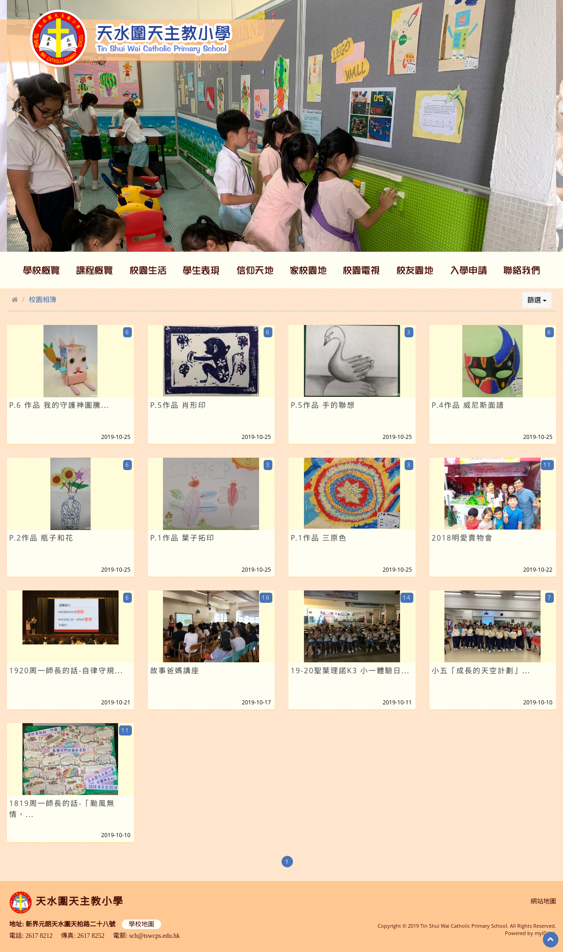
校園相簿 (42, 299)
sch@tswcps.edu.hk (154, 935)
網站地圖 (543, 901)
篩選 (537, 299)
